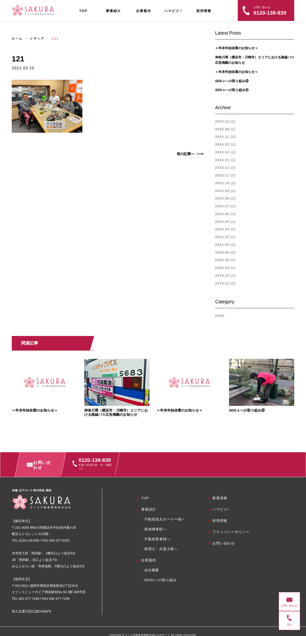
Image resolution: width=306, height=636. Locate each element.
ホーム (17, 38)
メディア (37, 38)
